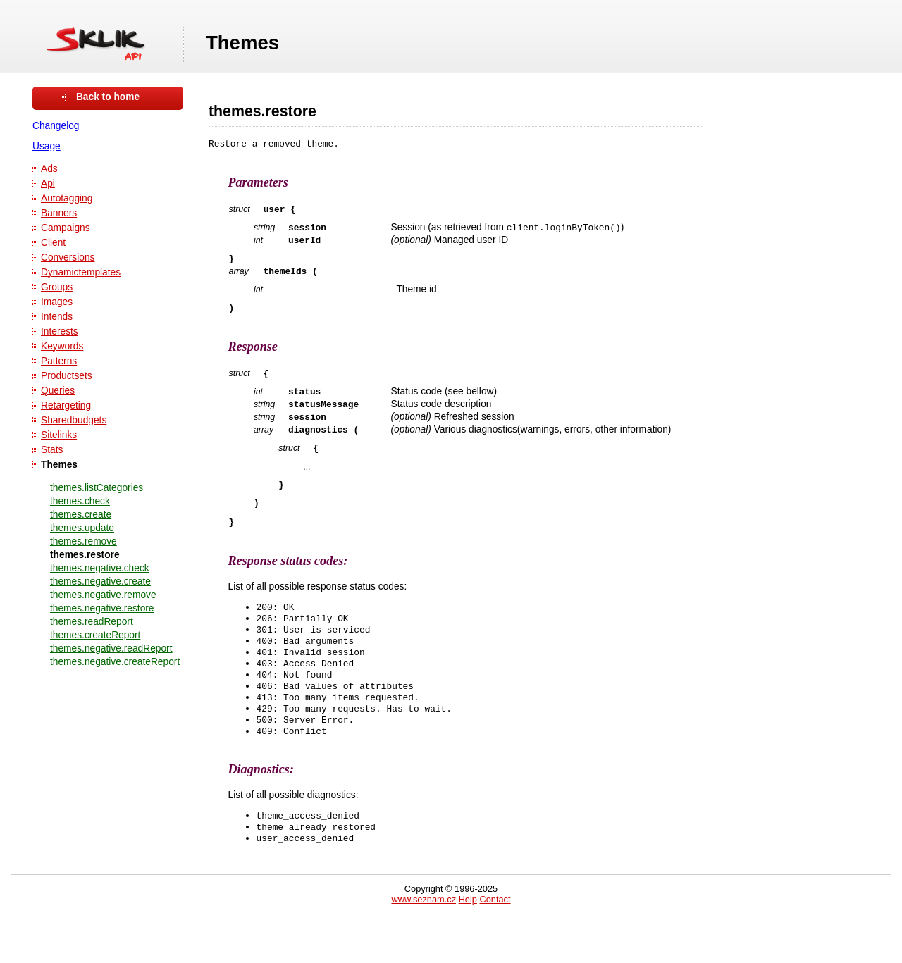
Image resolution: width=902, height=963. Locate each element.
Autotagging (66, 198)
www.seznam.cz (423, 943)
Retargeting (66, 405)
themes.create (80, 514)
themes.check (80, 501)
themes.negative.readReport (111, 648)
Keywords (62, 346)
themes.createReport (95, 635)
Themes (59, 464)
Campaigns (65, 228)
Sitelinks (59, 435)
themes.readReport (91, 621)
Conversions (67, 257)
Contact (494, 943)
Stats (52, 450)
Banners (59, 213)
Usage (46, 146)
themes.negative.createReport (115, 662)
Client (53, 242)
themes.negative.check (99, 568)
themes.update (82, 528)
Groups (57, 287)
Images (57, 302)
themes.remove (83, 541)
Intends (57, 316)
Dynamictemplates (81, 272)
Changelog (56, 125)
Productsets (66, 376)
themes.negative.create (100, 581)
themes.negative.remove (103, 595)
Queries (58, 390)
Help (468, 943)
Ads (49, 168)
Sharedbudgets (73, 420)
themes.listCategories (96, 488)
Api (48, 183)
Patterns (59, 361)
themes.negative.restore (102, 608)
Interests (59, 331)
